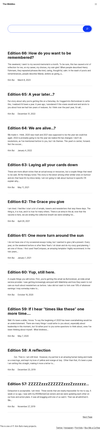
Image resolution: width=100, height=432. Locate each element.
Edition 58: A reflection (29, 350)
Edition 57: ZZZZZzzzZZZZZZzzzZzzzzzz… (48, 384)
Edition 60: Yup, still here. (31, 272)
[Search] (87, 29)
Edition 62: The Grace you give (36, 202)
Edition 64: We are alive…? (32, 128)
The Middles (9, 4)
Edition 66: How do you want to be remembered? (39, 55)
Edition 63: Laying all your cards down (43, 165)
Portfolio (79, 428)
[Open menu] (95, 4)
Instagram (68, 428)
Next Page (87, 417)
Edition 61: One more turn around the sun (46, 235)
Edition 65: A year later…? (31, 94)
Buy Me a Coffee (92, 428)
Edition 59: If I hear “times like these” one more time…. (46, 311)
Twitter (59, 428)
